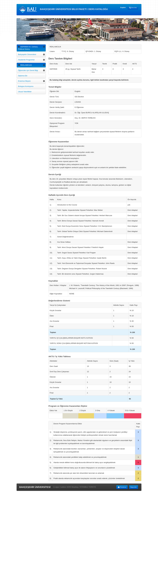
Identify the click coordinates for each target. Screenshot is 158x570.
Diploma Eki (22, 76)
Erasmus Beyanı (24, 81)
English (123, 7)
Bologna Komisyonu (25, 86)
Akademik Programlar (26, 60)
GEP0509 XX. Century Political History (28, 48)
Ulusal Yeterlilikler (25, 92)
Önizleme (122, 487)
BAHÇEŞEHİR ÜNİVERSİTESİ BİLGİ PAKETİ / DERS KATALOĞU (63, 9)
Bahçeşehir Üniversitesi (27, 54)
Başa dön (134, 487)
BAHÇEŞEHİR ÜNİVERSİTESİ (34, 487)
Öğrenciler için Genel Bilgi (28, 70)
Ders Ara (133, 8)
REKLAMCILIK (25, 65)
